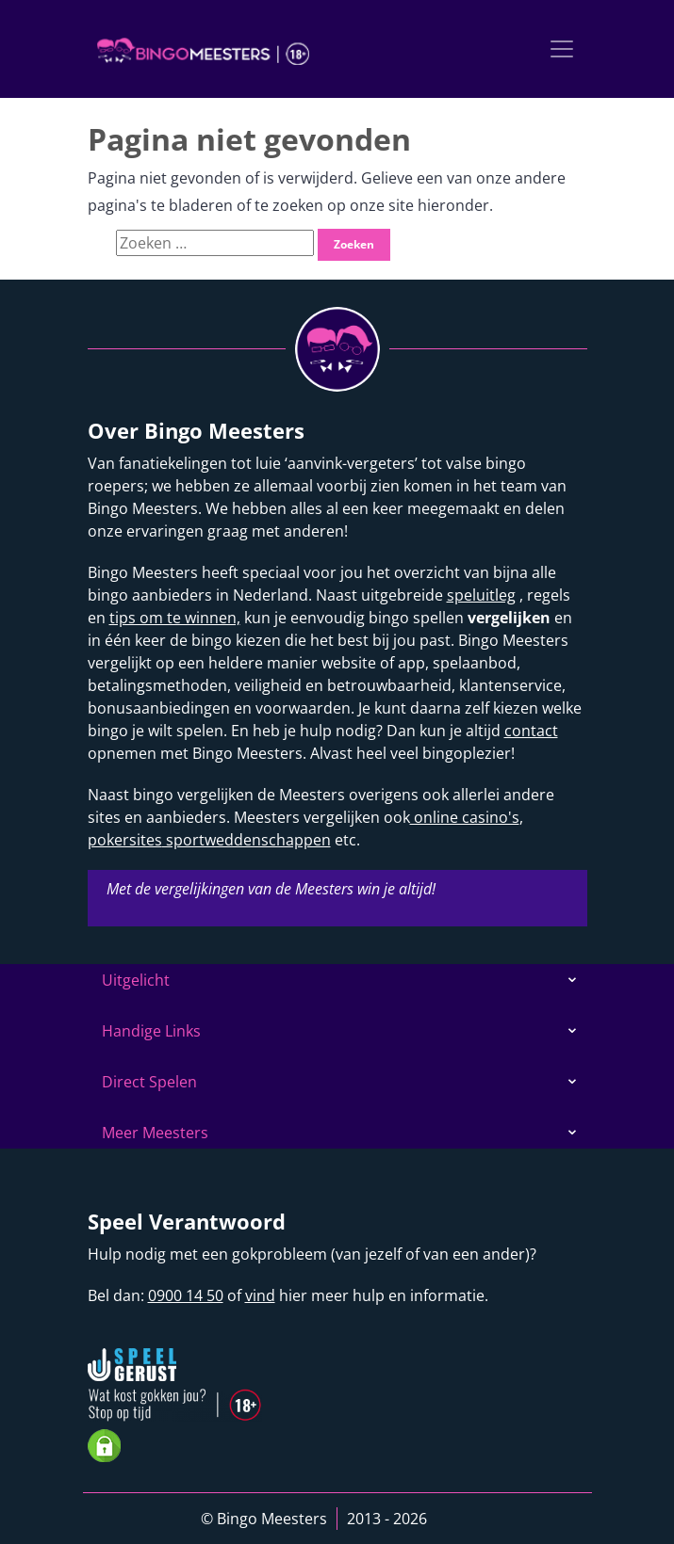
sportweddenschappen (246, 839)
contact (531, 730)
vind (260, 1295)
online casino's (464, 817)
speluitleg (481, 595)
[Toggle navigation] (561, 49)
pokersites (125, 839)
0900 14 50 (185, 1295)
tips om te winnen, (174, 617)
